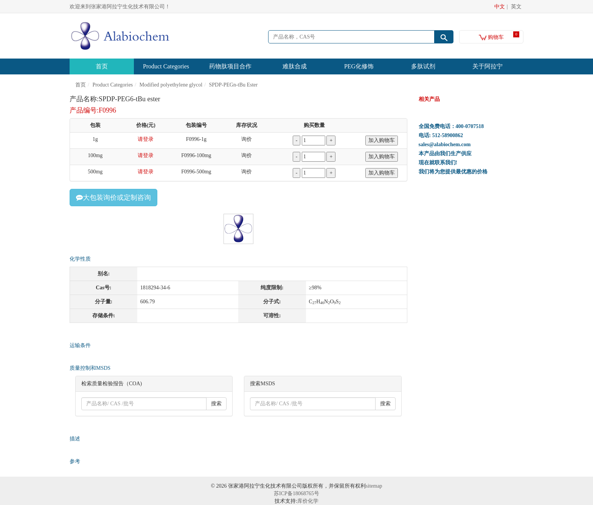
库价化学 (307, 501)
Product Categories (166, 66)
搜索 (216, 403)
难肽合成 (295, 66)
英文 (516, 6)
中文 (499, 6)
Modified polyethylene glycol (171, 85)
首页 (102, 66)
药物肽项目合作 (230, 66)
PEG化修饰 (359, 66)
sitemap (374, 486)
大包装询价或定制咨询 (113, 197)
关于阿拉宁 (487, 66)
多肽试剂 (423, 66)
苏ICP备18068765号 (296, 493)
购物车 (491, 37)
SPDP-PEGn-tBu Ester (233, 85)
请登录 (146, 139)
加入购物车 (381, 140)
